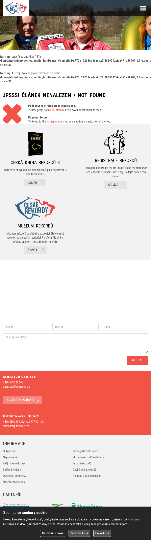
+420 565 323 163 (13, 382)
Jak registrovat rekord (85, 451)
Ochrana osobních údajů (87, 476)
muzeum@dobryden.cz (16, 426)
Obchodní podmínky (14, 476)
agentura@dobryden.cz (16, 386)
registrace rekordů (115, 159)
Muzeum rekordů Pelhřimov (88, 457)
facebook (15, 293)
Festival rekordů (82, 463)
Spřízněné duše (12, 469)
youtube (68, 293)
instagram (37, 293)
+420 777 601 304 (34, 422)
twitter (50, 293)
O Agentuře (9, 451)
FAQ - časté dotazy (14, 463)
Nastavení (53, 533)
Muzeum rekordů (35, 224)
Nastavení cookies (14, 482)
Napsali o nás (11, 457)
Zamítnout (79, 533)
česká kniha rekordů (35, 159)
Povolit (102, 533)
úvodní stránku (56, 110)
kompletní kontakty (20, 400)
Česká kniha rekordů (84, 469)
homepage (53, 121)
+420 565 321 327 (13, 422)
